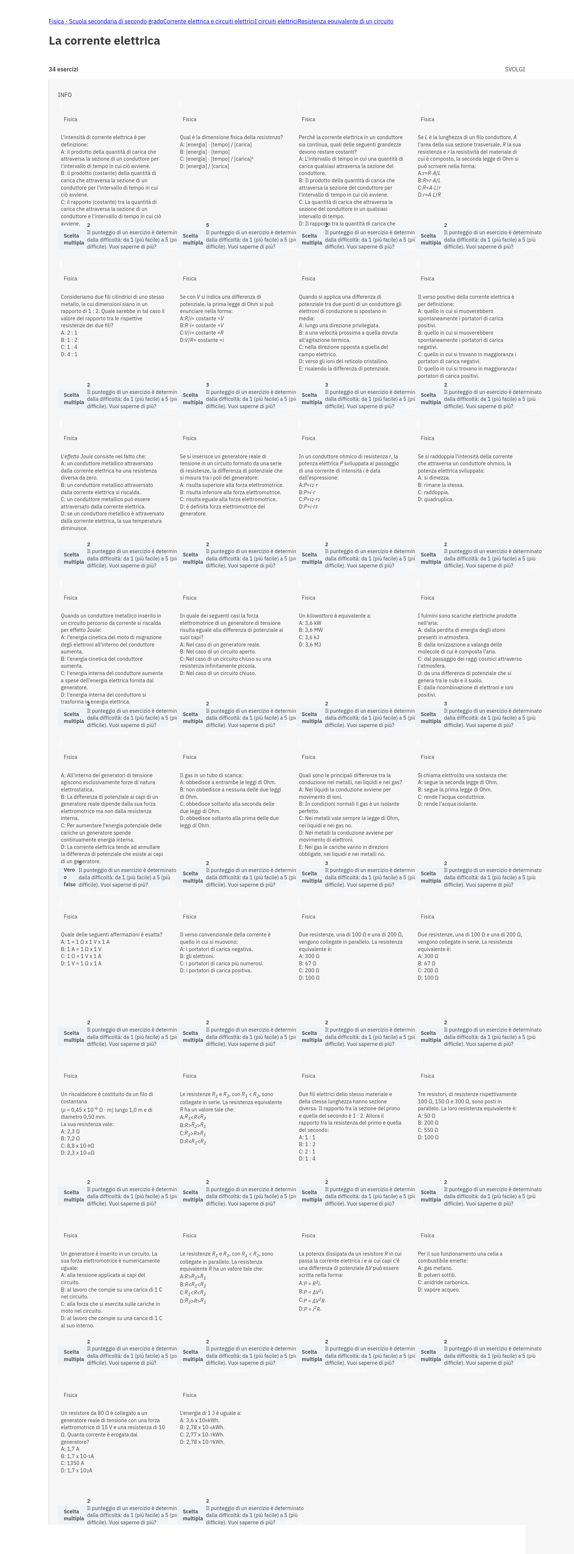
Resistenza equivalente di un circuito (346, 21)
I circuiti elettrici (276, 21)
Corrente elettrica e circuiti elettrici (209, 21)
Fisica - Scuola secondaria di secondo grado (106, 21)
